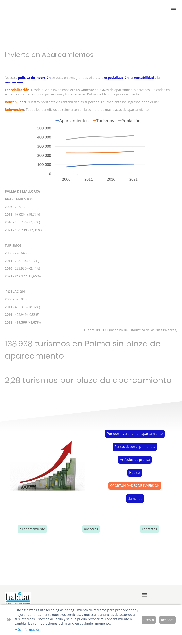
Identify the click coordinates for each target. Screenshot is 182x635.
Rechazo (167, 620)
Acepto (148, 620)
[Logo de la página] (18, 598)
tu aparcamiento (32, 529)
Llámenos (135, 498)
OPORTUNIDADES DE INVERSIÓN (135, 485)
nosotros (91, 529)
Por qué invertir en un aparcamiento (135, 433)
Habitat (134, 472)
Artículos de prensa (135, 459)
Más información (27, 629)
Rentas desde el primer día (134, 446)
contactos (149, 529)
